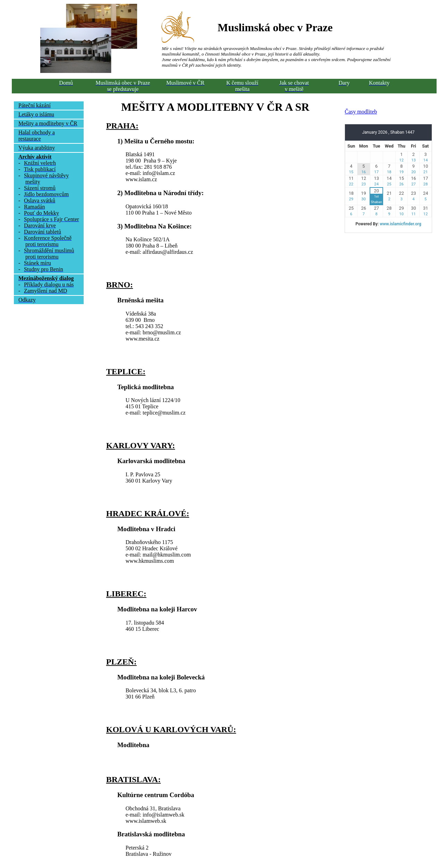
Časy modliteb (361, 112)
